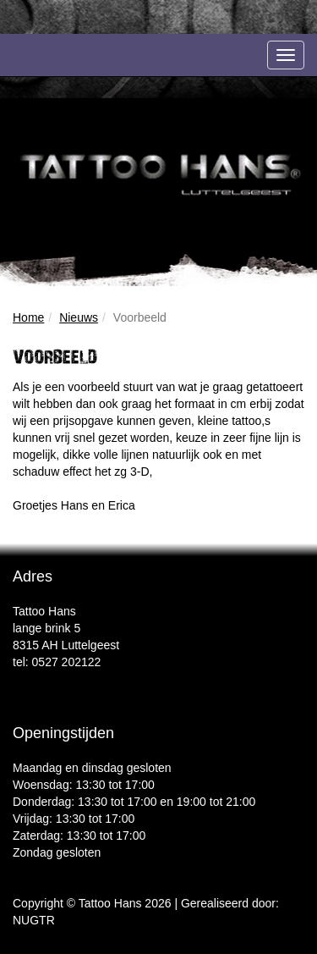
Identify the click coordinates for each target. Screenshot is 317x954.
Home (28, 317)
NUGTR (34, 920)
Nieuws (78, 317)
